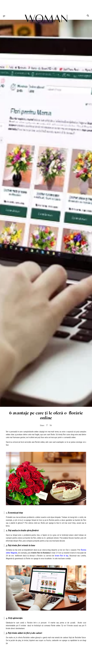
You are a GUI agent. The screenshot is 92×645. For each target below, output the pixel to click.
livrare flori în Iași (61, 556)
